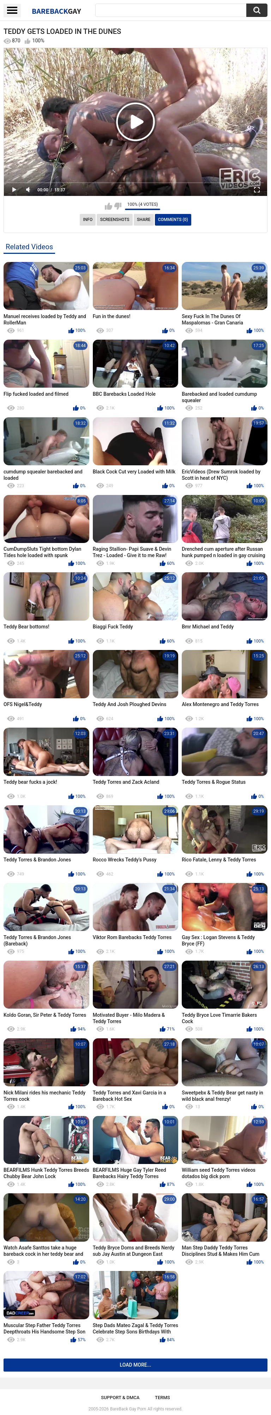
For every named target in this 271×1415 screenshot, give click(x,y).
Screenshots (115, 219)
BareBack (56, 11)
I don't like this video (117, 206)
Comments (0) (173, 219)
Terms (162, 1397)
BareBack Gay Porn (128, 1409)
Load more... (135, 1365)
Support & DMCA (120, 1397)
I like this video (108, 206)
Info (87, 219)
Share (143, 219)
